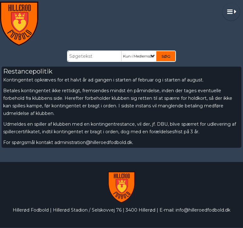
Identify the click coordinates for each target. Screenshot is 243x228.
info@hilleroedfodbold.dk (203, 210)
